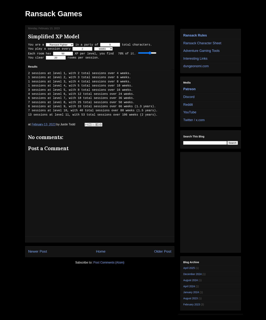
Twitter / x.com (194, 120)
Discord (189, 97)
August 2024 (190, 280)
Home (100, 252)
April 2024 (189, 286)
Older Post (162, 252)
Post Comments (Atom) (108, 262)
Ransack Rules (195, 35)
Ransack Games (53, 14)
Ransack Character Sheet (202, 43)
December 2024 (192, 274)
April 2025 (189, 267)
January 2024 (191, 292)
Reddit (188, 104)
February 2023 (191, 304)
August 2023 (190, 298)
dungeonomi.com (196, 66)
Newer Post (37, 252)
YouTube (189, 112)
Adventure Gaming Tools (201, 51)
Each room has (39, 53)
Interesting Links (195, 58)
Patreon (189, 89)
